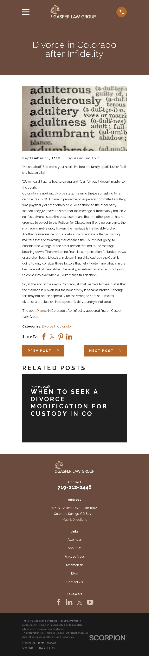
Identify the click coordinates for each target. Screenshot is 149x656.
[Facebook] (58, 602)
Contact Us (74, 582)
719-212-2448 (74, 487)
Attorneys (75, 539)
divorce (60, 193)
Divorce (42, 311)
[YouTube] (90, 602)
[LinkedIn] (69, 602)
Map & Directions (74, 519)
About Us (74, 548)
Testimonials (74, 565)
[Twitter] (79, 602)
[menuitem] (27, 647)
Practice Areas (74, 556)
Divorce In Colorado (56, 326)
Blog (74, 573)
